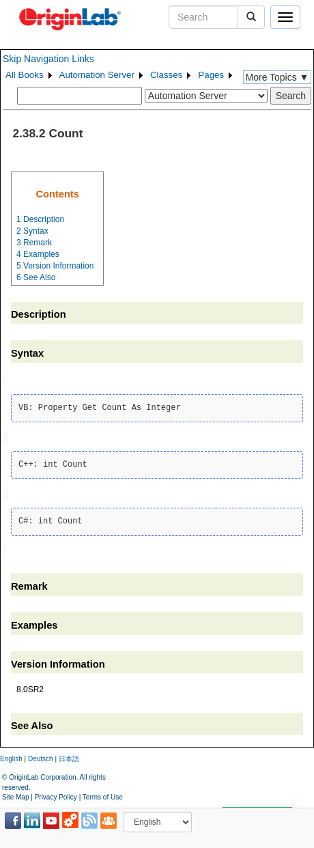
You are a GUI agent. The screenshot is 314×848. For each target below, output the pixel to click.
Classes (166, 75)
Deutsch (40, 756)
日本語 (69, 756)
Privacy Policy (56, 793)
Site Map (15, 793)
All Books (24, 75)
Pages (211, 75)
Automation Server (96, 75)
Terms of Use (103, 793)
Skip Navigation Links (48, 58)
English (11, 756)
